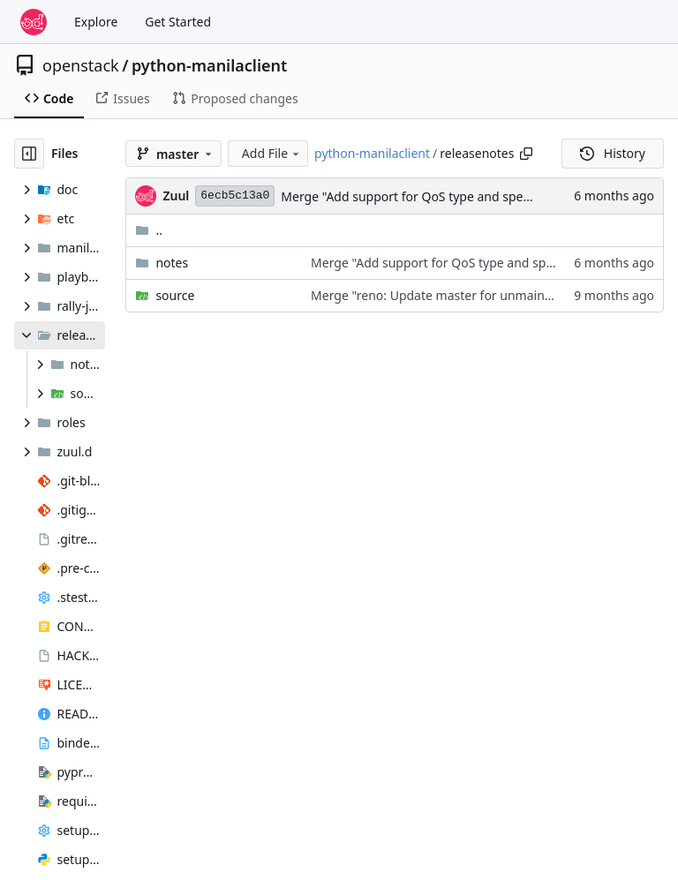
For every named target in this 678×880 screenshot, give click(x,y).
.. (148, 230)
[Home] (33, 22)
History (612, 153)
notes (171, 262)
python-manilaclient (209, 65)
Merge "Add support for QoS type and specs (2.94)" (428, 196)
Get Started (178, 21)
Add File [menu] (272, 153)
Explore (95, 21)
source (174, 295)
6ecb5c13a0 (234, 195)
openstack (80, 65)
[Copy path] (526, 153)
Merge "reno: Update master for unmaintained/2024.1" (470, 295)
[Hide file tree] (29, 154)
